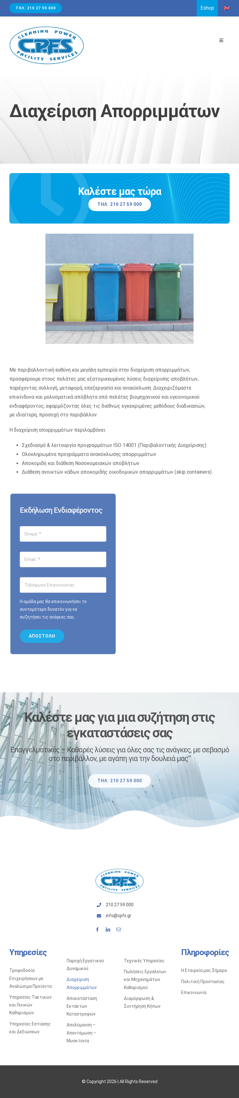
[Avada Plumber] (46, 28)
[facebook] (97, 929)
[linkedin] (108, 929)
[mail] (118, 929)
